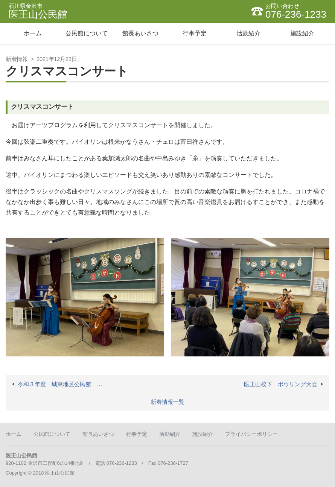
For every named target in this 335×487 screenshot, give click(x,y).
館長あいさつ (98, 434)
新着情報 (17, 59)
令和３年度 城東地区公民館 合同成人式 (62, 384)
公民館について (52, 434)
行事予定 (136, 434)
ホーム (13, 434)
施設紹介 (202, 434)
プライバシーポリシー (251, 434)
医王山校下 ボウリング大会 (280, 384)
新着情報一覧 (167, 402)
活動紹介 (169, 434)
